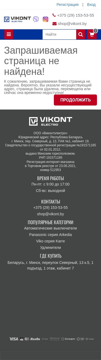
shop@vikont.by (72, 23)
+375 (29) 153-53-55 (75, 15)
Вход (91, 4)
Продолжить (75, 100)
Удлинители (50, 247)
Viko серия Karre (50, 241)
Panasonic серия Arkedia (50, 234)
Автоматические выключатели (50, 228)
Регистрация (68, 4)
